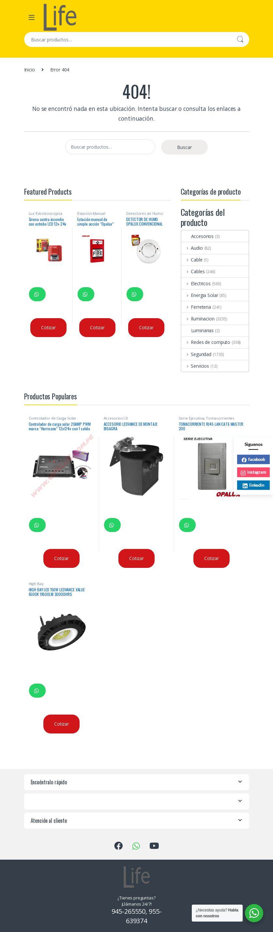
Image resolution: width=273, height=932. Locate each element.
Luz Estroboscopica (45, 213)
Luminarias (197, 330)
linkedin (253, 485)
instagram (253, 472)
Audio (192, 248)
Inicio (29, 70)
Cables (193, 271)
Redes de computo (206, 342)
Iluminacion (198, 319)
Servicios (195, 366)
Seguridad (196, 354)
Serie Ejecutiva (191, 418)
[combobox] (127, 39)
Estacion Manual (91, 213)
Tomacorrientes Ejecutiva (207, 420)
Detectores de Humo (144, 213)
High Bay (36, 583)
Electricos (196, 283)
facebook (253, 459)
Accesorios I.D (116, 418)
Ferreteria (196, 307)
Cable (192, 260)
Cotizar (48, 327)
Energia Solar (199, 295)
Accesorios (197, 236)
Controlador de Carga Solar (52, 418)
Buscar (240, 39)
